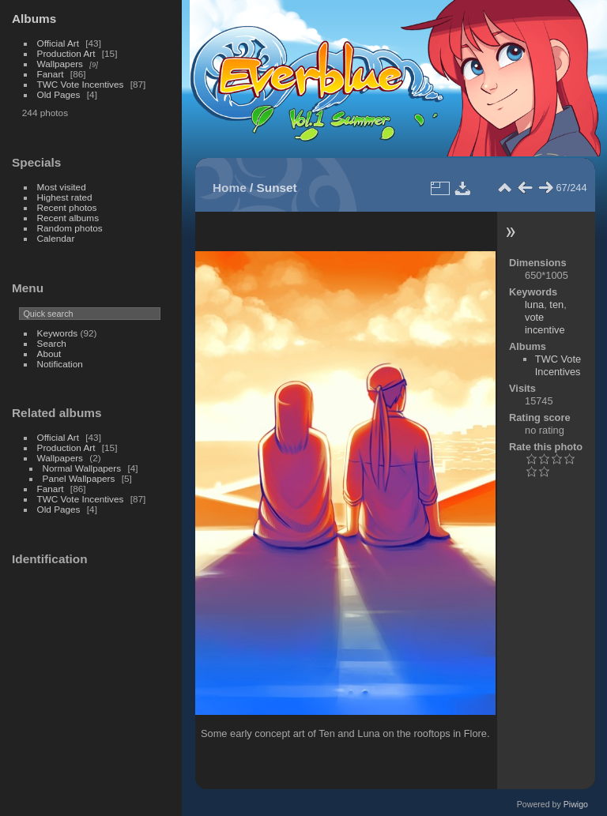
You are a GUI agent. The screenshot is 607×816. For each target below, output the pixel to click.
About (49, 353)
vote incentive (545, 323)
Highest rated (64, 197)
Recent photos (67, 207)
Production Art (66, 53)
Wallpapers (60, 63)
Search (51, 343)
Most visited (61, 187)
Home (230, 187)
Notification (60, 364)
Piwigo (576, 804)
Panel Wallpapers (79, 478)
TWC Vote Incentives (80, 84)
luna (534, 304)
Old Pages (59, 94)
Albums (34, 18)
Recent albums (68, 217)
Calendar (56, 238)
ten (556, 304)
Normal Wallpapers (82, 468)
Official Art (58, 43)
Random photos (70, 228)
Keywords (57, 333)
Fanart (50, 74)
